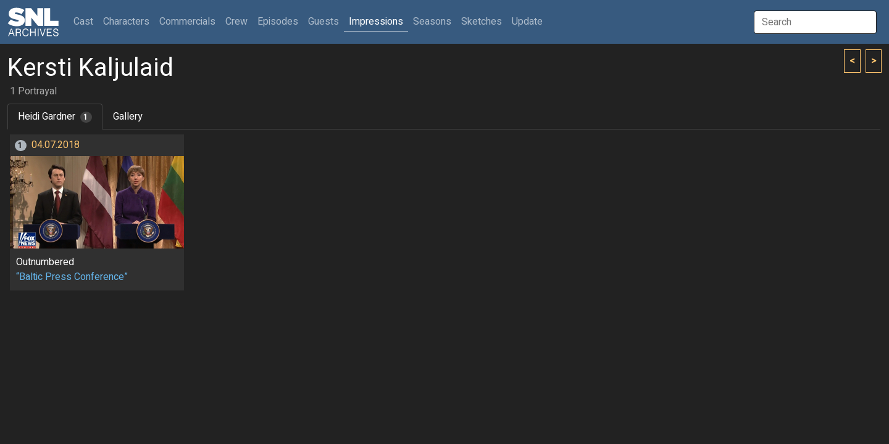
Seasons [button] (432, 21)
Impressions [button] (376, 21)
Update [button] (527, 21)
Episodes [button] (277, 21)
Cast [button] (85, 21)
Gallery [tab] (128, 116)
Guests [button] (323, 21)
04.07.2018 (55, 145)
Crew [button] (236, 21)
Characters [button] (126, 21)
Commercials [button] (187, 21)
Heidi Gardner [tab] (55, 116)
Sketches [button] (481, 21)
